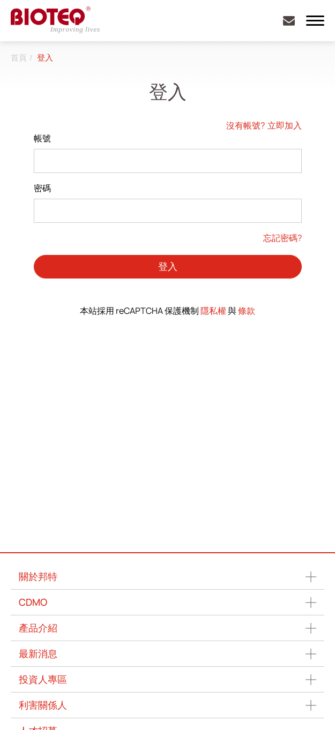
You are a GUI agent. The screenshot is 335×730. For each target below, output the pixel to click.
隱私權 (213, 311)
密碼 (42, 188)
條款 (246, 311)
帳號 (42, 138)
